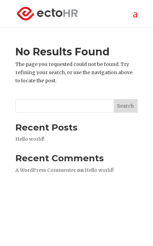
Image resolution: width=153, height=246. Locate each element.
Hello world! (29, 139)
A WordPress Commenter (45, 170)
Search (125, 106)
